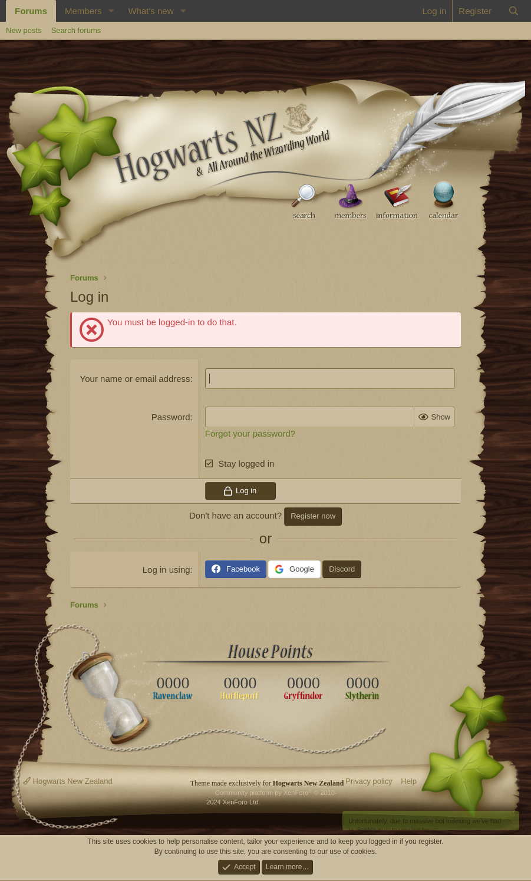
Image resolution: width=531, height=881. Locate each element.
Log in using (166, 570)
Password (170, 417)
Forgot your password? (250, 433)
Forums (31, 11)
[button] (111, 11)
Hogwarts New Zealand (68, 781)
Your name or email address (135, 379)
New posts (24, 30)
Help (409, 781)
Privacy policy (368, 781)
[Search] (513, 11)
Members (83, 11)
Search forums (76, 30)
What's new (150, 11)
